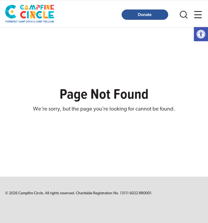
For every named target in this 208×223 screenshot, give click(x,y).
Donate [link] (145, 14)
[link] (201, 34)
